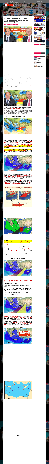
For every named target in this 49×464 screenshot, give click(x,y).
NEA (17, 24)
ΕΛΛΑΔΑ (9, 24)
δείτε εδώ (23, 240)
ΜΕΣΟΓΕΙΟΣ (13, 24)
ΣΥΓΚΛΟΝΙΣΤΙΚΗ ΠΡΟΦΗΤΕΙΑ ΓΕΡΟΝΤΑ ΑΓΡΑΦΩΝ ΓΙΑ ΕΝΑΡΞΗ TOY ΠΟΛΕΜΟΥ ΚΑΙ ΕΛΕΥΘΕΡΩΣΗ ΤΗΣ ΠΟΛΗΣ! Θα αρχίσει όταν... (40, 59)
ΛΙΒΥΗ (11, 24)
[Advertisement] (32, 8)
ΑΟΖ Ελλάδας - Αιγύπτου (17, 240)
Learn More (38, 1)
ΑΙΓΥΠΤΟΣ (5, 24)
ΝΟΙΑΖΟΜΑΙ (35, 54)
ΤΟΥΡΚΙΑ (16, 24)
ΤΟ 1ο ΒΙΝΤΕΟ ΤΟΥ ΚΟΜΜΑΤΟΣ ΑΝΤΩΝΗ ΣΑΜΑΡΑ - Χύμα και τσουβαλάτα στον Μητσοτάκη (40, 66)
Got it (41, 1)
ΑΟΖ (7, 24)
